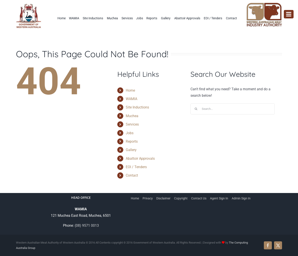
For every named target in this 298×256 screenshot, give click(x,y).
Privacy (148, 198)
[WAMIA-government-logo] (29, 4)
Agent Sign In (219, 198)
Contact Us (198, 198)
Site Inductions (137, 107)
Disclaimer (163, 198)
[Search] (196, 108)
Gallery (131, 150)
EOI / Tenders (136, 167)
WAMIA (131, 99)
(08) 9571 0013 (87, 225)
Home (130, 90)
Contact (132, 175)
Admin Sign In (241, 198)
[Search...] (232, 108)
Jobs (129, 133)
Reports (132, 141)
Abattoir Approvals (140, 158)
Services (132, 124)
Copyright (181, 198)
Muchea (132, 116)
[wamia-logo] (264, 4)
